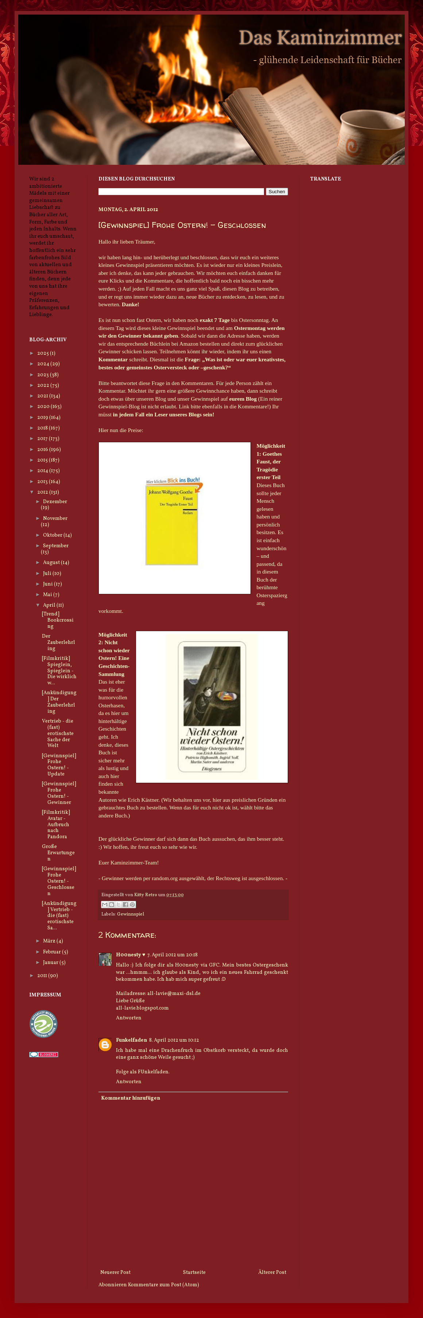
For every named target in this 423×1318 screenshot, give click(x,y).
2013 (43, 481)
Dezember (55, 501)
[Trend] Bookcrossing (58, 620)
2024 (43, 364)
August (52, 562)
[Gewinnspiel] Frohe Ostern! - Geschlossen (59, 881)
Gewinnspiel (130, 914)
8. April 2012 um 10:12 (174, 1040)
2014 (43, 470)
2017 (43, 438)
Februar (52, 952)
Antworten (128, 1018)
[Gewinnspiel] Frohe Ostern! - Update (59, 765)
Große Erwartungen (58, 853)
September (56, 546)
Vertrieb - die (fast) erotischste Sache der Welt (58, 733)
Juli (48, 573)
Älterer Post (272, 1272)
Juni (48, 584)
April (50, 605)
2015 (43, 460)
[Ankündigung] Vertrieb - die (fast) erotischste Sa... (59, 916)
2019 (43, 417)
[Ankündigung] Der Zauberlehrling (59, 702)
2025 (43, 353)
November (55, 518)
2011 (42, 975)
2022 (43, 385)
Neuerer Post (115, 1272)
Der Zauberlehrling (58, 642)
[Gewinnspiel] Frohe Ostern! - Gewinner (59, 793)
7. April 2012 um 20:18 (172, 955)
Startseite (194, 1272)
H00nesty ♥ (130, 955)
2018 (43, 428)
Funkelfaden (131, 1040)
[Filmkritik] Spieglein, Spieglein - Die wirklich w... (59, 671)
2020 (44, 406)
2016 (43, 449)
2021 (43, 396)
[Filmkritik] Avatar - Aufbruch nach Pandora (56, 824)
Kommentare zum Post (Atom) (163, 1285)
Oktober (53, 535)
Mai (48, 594)
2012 (43, 492)
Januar (51, 962)
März (50, 941)
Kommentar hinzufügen (130, 1098)
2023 (43, 375)
